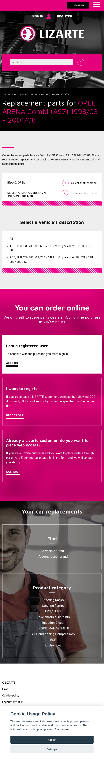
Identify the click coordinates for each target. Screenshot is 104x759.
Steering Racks (53, 600)
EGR (53, 640)
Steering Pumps (53, 605)
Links (5, 689)
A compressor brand (53, 556)
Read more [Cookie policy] (62, 729)
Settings (52, 749)
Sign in (37, 16)
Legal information (13, 702)
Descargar (15, 415)
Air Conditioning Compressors (53, 634)
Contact (13, 472)
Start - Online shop (11, 94)
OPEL (26, 94)
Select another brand (84, 182)
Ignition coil (53, 645)
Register (64, 16)
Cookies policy (10, 695)
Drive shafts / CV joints (53, 617)
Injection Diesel (53, 623)
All (11, 238)
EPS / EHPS (53, 611)
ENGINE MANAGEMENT (53, 628)
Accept (52, 739)
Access (12, 363)
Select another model (84, 193)
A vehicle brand (53, 551)
